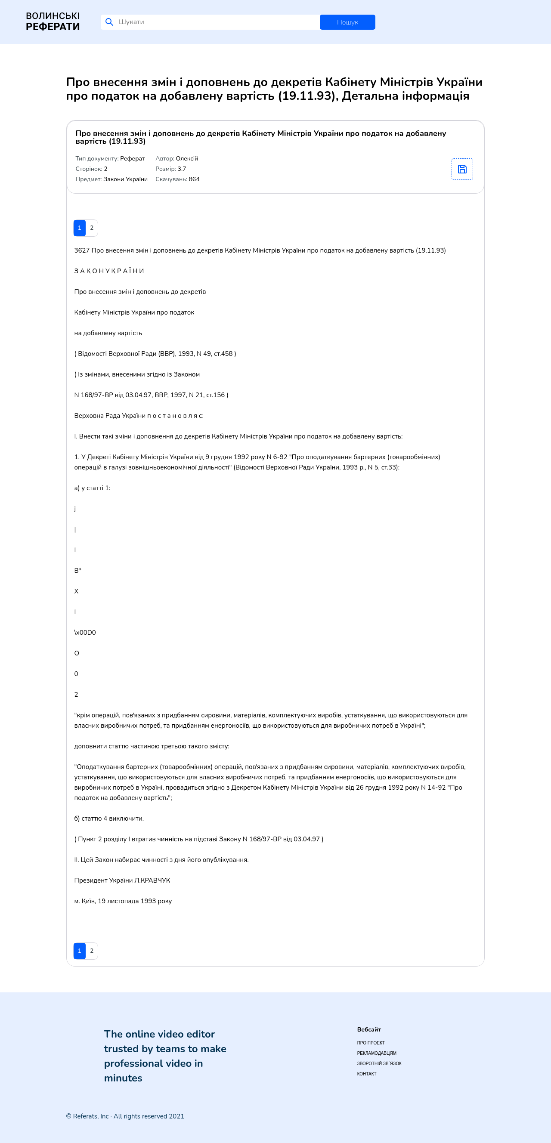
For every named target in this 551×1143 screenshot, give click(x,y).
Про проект (371, 1043)
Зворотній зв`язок (379, 1063)
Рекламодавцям (376, 1053)
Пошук (347, 22)
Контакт (367, 1074)
